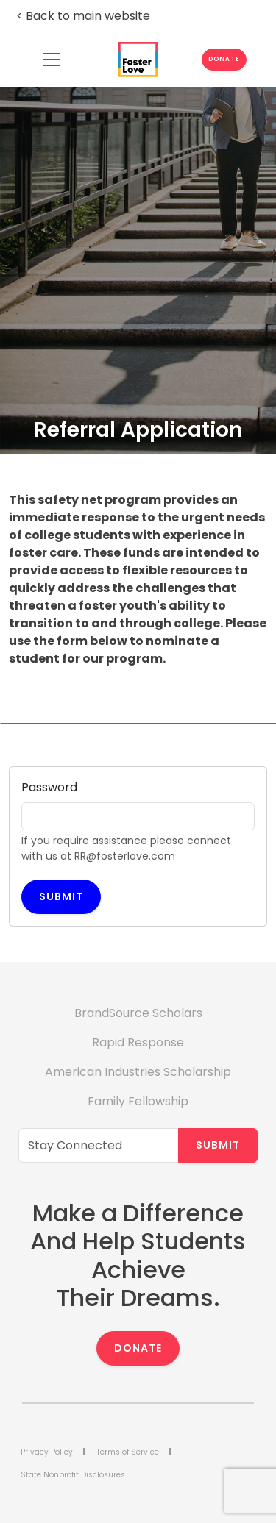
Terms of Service (127, 1452)
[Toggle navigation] (52, 60)
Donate (138, 1348)
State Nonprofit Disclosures (73, 1474)
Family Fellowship (138, 1101)
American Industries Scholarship (138, 1071)
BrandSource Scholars (138, 1013)
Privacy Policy (47, 1452)
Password (49, 787)
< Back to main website (83, 15)
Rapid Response (138, 1042)
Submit (61, 896)
